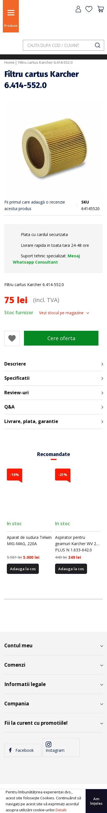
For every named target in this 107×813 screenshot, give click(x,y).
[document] (53, 801)
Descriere (15, 364)
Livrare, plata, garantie (31, 421)
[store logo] (36, 21)
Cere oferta (61, 338)
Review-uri (16, 392)
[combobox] (63, 45)
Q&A (9, 407)
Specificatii (17, 378)
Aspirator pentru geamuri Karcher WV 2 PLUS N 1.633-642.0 (75, 544)
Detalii (61, 809)
